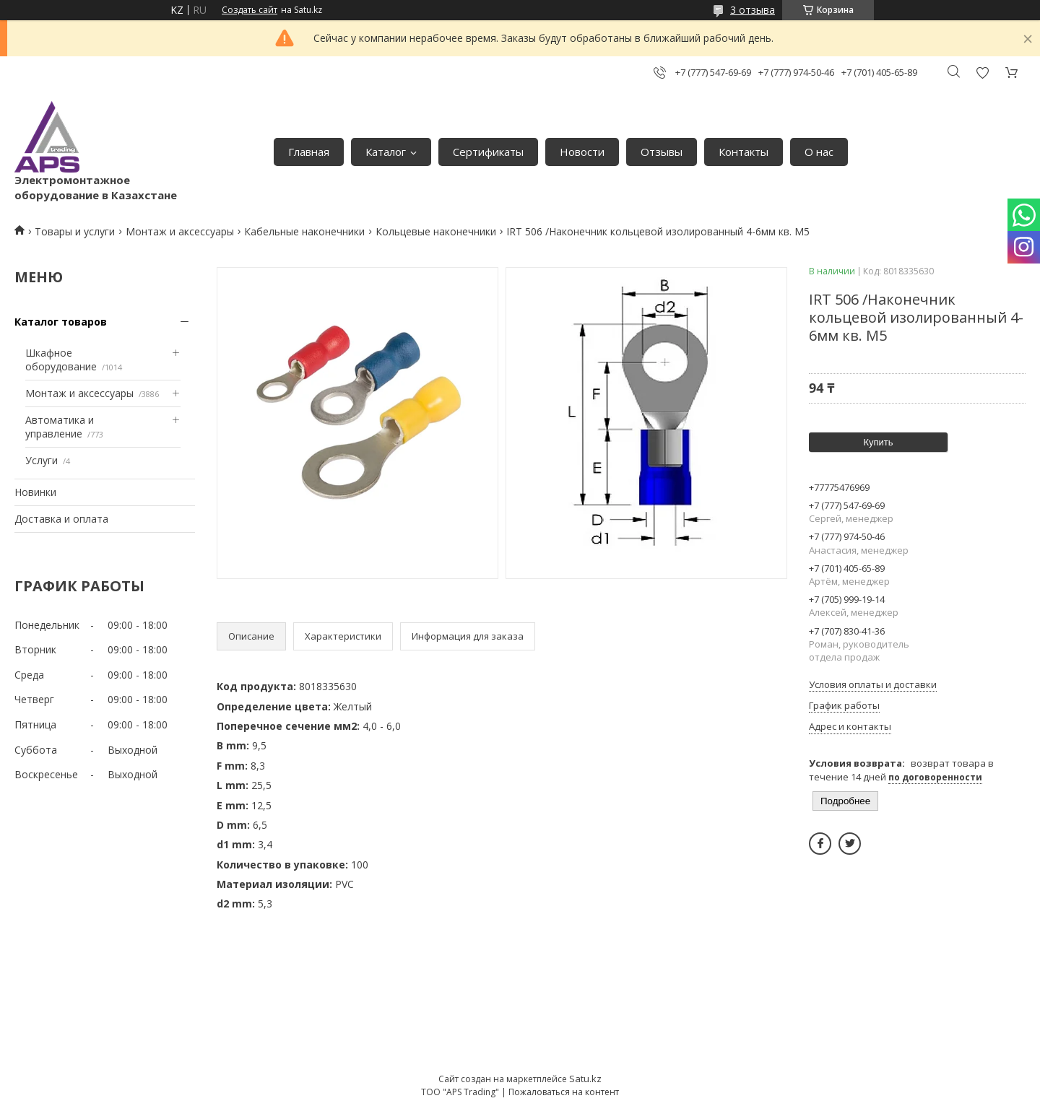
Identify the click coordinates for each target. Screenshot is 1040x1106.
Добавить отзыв (982, 72)
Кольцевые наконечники (436, 231)
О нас (819, 151)
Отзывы (661, 151)
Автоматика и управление (59, 427)
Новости (582, 151)
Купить (878, 442)
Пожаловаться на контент (563, 1092)
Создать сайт (249, 10)
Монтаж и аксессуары (180, 231)
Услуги (41, 460)
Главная (308, 151)
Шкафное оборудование (61, 360)
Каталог (385, 151)
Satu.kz (585, 1078)
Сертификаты (488, 151)
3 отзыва (752, 10)
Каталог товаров (60, 321)
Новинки (35, 492)
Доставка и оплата (61, 519)
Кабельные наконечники (304, 231)
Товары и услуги (75, 231)
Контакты (743, 151)
